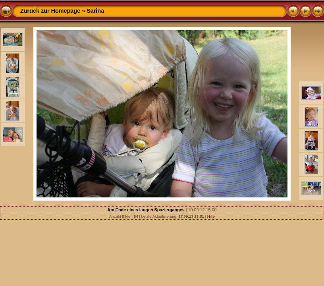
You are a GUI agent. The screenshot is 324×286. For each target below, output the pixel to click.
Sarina (95, 11)
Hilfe (211, 216)
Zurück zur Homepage (50, 11)
